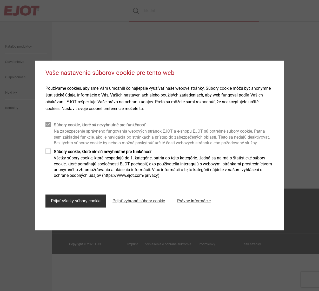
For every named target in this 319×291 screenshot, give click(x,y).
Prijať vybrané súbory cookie (138, 201)
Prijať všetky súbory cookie (76, 201)
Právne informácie (194, 200)
